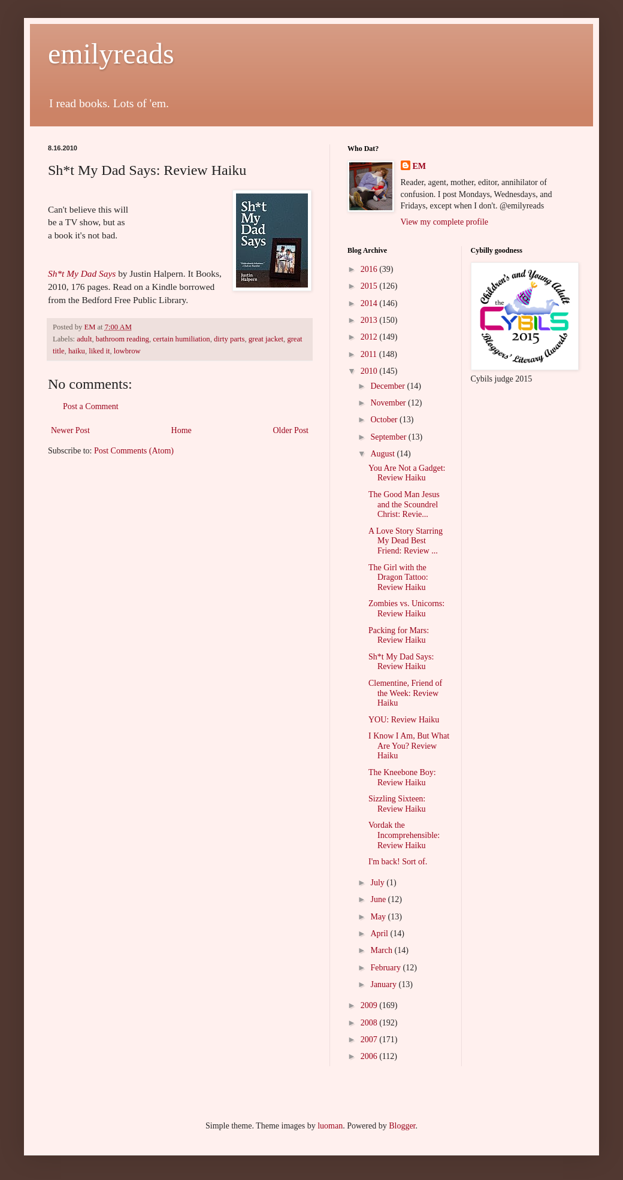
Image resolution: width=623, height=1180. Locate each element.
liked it (99, 351)
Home (181, 430)
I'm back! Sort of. (397, 861)
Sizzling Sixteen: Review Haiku (396, 803)
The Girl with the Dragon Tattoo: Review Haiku (398, 577)
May (379, 916)
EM (420, 166)
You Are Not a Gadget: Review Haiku (406, 473)
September (389, 436)
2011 (370, 354)
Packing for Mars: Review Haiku (398, 635)
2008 (370, 1022)
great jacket (266, 339)
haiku (76, 351)
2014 (370, 303)
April (380, 933)
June (379, 899)
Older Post (291, 430)
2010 (370, 371)
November (389, 402)
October (385, 419)
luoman (330, 1125)
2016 (370, 269)
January (384, 984)
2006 (370, 1056)
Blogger (402, 1125)
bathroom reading (122, 339)
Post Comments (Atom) (134, 450)
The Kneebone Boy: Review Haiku (402, 777)
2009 (370, 1005)
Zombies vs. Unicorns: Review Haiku (406, 608)
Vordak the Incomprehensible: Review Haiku (404, 835)
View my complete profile (445, 221)
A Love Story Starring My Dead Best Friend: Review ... (405, 541)
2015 (370, 286)
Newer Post (70, 430)
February (386, 967)
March (382, 950)
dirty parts (229, 339)
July (378, 882)
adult (84, 339)
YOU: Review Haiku (403, 719)
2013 (370, 320)
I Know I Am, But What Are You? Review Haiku (408, 746)
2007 (370, 1039)
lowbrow (127, 351)
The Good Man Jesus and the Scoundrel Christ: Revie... (404, 504)
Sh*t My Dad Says (82, 273)
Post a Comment (91, 406)
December (388, 386)
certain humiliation (181, 339)
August (383, 453)
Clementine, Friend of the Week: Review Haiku (405, 693)
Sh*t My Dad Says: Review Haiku (401, 661)
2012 (370, 336)
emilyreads (111, 53)
